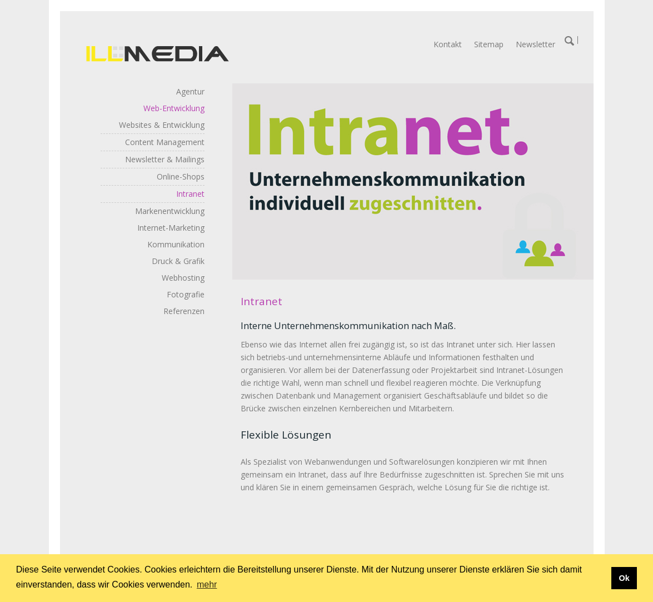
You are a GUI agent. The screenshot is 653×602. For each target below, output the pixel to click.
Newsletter (535, 44)
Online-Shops (181, 176)
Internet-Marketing (171, 227)
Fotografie (186, 294)
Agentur (190, 91)
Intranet (190, 193)
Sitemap (489, 44)
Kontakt (447, 44)
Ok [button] (624, 578)
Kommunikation (176, 244)
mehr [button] (207, 584)
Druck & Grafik (178, 261)
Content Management (165, 142)
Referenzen (184, 311)
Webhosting (183, 277)
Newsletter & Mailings (165, 159)
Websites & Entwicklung (162, 125)
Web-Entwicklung (174, 108)
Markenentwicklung (170, 211)
